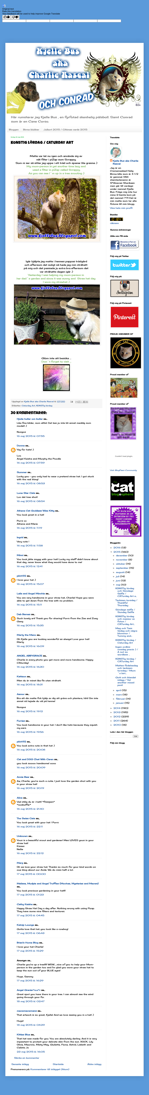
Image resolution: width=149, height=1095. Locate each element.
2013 (117, 712)
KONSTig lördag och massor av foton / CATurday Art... (125, 620)
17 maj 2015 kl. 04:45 (30, 915)
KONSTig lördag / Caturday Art (125, 641)
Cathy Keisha (24, 904)
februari (121, 698)
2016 (117, 547)
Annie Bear (23, 777)
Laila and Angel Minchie (31, 593)
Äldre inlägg (94, 1064)
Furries (21, 721)
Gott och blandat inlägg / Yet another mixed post (125, 681)
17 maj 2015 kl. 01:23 (30, 894)
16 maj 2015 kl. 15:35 (30, 625)
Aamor (21, 694)
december (122, 555)
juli (118, 576)
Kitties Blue (23, 1034)
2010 (117, 725)
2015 (117, 552)
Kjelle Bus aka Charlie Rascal (125, 162)
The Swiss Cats (26, 818)
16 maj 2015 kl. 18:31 (30, 684)
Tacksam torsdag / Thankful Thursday (126, 603)
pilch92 (21, 576)
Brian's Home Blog (27, 942)
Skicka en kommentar (26, 1058)
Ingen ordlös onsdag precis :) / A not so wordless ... (126, 651)
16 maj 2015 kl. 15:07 (30, 584)
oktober (121, 563)
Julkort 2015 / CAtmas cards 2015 (65, 129)
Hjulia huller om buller (30, 419)
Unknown (22, 836)
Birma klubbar (31, 129)
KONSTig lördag (44, 405)
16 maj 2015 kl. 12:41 (30, 566)
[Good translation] (6, 17)
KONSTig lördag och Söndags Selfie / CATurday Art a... (126, 592)
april (119, 690)
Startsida (58, 1064)
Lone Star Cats (26, 493)
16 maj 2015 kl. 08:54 (31, 501)
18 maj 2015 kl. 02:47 (30, 1001)
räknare (114, 223)
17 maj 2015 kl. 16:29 (30, 980)
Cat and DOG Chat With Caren (35, 759)
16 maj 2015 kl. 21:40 (30, 809)
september (122, 568)
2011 (117, 720)
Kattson (21, 676)
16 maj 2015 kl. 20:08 (31, 749)
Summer (22, 472)
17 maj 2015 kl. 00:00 (31, 874)
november (122, 559)
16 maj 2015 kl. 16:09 (30, 646)
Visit (123, 470)
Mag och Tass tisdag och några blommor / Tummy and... (126, 632)
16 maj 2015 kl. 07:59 (31, 462)
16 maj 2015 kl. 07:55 (31, 436)
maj (118, 584)
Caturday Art (28, 405)
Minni (20, 555)
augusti (120, 572)
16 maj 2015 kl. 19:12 (30, 711)
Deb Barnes (23, 614)
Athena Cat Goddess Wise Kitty (35, 510)
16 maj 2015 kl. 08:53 (31, 483)
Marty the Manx (26, 635)
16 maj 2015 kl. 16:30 (30, 666)
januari (120, 703)
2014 (117, 708)
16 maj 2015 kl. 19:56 (30, 732)
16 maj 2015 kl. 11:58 (30, 545)
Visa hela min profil (121, 208)
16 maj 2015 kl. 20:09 (31, 767)
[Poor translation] (15, 17)
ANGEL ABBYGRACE (29, 655)
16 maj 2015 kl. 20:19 (30, 788)
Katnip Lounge (25, 925)
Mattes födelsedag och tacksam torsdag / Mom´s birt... (126, 669)
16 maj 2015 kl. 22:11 (30, 826)
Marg (20, 863)
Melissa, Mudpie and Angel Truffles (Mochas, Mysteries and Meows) (58, 883)
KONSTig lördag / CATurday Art (125, 660)
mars (119, 694)
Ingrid (20, 537)
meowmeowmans (27, 1011)
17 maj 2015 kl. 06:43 (30, 933)
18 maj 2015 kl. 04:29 (31, 1025)
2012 (117, 716)
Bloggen (14, 129)
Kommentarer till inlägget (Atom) (49, 1069)
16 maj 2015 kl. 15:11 (29, 604)
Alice (19, 797)
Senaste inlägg (20, 1064)
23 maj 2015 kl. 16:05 (31, 1051)
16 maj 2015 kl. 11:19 (29, 528)
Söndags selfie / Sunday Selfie (125, 611)
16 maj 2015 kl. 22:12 (30, 853)
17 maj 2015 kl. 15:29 (30, 950)
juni (118, 580)
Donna (21, 445)
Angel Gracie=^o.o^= (28, 990)
